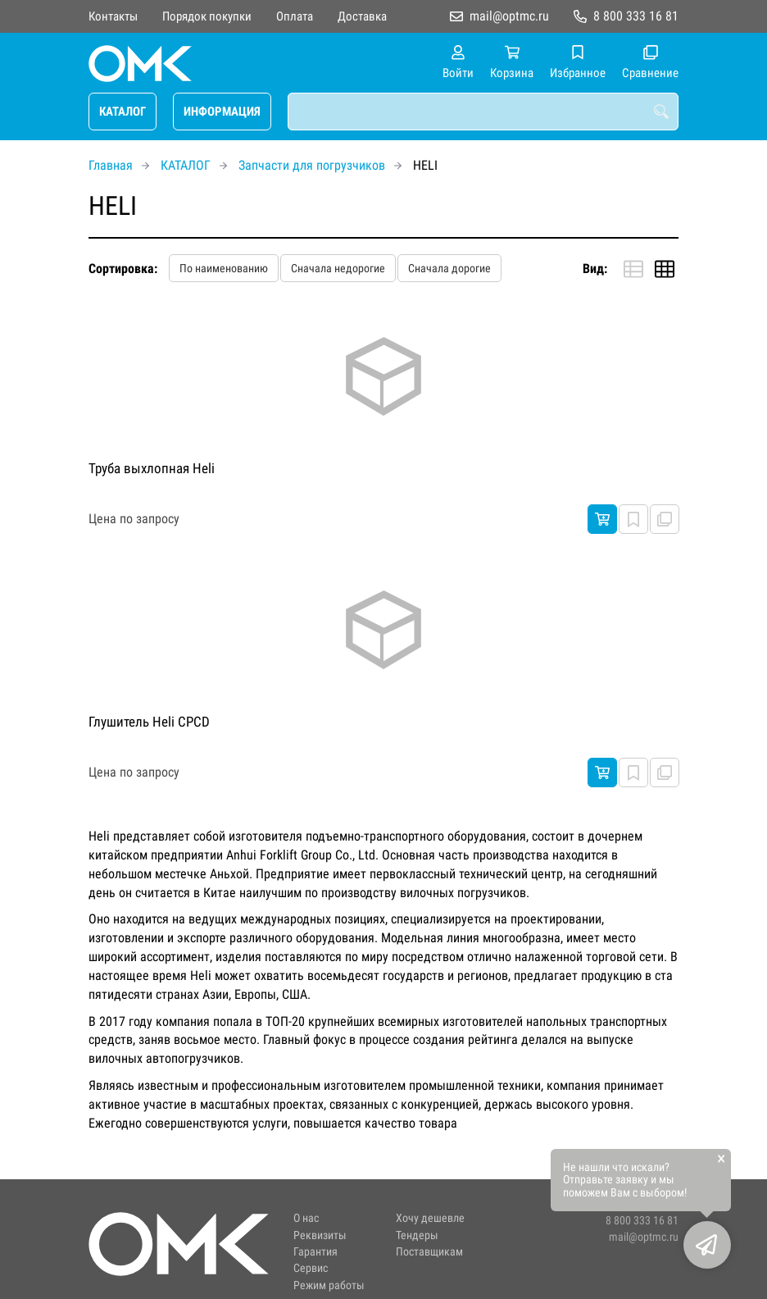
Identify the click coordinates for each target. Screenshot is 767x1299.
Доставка (362, 16)
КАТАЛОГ (122, 111)
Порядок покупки (207, 16)
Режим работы (329, 1285)
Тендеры (417, 1235)
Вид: (595, 268)
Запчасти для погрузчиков (311, 165)
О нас (306, 1218)
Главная (110, 165)
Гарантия (315, 1252)
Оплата (294, 16)
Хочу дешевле (430, 1218)
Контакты (113, 16)
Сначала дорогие (449, 268)
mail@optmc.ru (509, 16)
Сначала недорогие (338, 268)
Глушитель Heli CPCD (149, 721)
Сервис (310, 1268)
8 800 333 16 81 (635, 16)
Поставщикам (429, 1252)
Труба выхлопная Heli (151, 468)
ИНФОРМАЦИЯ (222, 111)
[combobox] (483, 111)
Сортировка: (122, 268)
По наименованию (223, 268)
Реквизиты (320, 1235)
